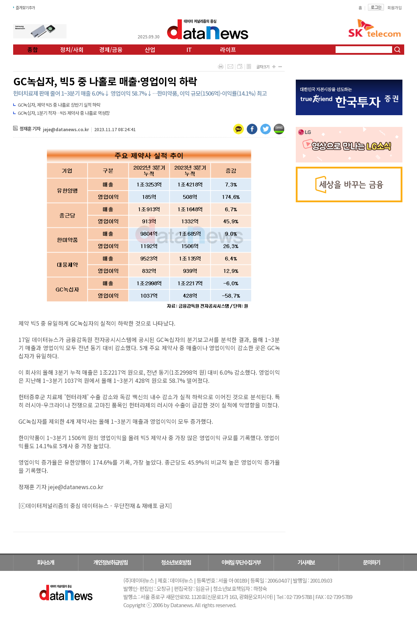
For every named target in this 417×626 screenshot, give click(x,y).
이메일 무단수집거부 (241, 562)
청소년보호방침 (176, 562)
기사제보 (306, 562)
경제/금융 (111, 49)
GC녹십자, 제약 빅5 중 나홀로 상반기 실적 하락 (59, 104)
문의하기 (371, 562)
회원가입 (394, 7)
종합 (32, 49)
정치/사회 (72, 49)
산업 (150, 49)
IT (189, 49)
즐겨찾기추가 (25, 7)
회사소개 (45, 562)
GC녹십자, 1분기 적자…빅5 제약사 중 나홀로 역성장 (63, 112)
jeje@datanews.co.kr (66, 129)
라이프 (228, 49)
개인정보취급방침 (110, 562)
